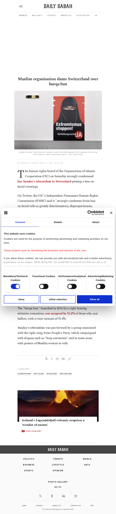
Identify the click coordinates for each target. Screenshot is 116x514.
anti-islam (39, 373)
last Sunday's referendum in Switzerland (44, 181)
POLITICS (28, 459)
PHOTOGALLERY (33, 431)
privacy (39, 505)
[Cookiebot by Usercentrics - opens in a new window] (90, 212)
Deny (21, 299)
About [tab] (95, 222)
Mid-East (37, 15)
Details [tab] (58, 222)
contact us (76, 505)
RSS (92, 505)
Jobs (24, 505)
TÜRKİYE (58, 459)
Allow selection (58, 299)
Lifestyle (58, 464)
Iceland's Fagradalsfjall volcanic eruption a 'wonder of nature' (53, 422)
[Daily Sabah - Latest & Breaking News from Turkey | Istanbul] (58, 6)
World (23, 15)
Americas (66, 15)
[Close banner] (111, 213)
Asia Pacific (83, 15)
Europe (52, 15)
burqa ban (52, 373)
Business (29, 464)
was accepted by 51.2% (60, 313)
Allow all (95, 299)
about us (57, 505)
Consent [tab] (20, 222)
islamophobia (24, 373)
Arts (87, 464)
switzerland (66, 373)
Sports (28, 470)
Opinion (58, 470)
